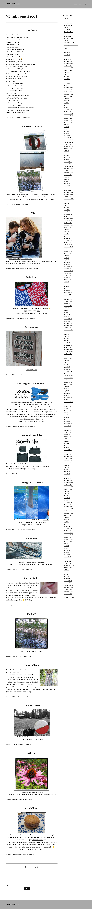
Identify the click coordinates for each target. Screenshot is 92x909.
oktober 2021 (68, 170)
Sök (7, 885)
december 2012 (68, 402)
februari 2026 (68, 57)
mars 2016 (67, 317)
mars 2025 (67, 81)
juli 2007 (66, 543)
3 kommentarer (30, 854)
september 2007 (68, 539)
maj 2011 (66, 443)
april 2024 (67, 105)
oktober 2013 (68, 380)
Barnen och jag (20, 529)
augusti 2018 (68, 253)
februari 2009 (68, 502)
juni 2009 (67, 493)
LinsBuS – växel (31, 705)
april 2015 (67, 340)
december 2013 (68, 375)
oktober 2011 (67, 432)
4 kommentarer (26, 117)
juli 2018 (66, 255)
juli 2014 (66, 360)
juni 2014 (66, 362)
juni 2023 (66, 127)
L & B (32, 213)
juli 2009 (66, 491)
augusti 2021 (68, 175)
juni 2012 (66, 415)
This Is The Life (42, 313)
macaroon (39, 847)
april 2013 (67, 393)
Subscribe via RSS (69, 597)
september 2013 (68, 382)
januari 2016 (67, 321)
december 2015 (68, 323)
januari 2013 (67, 399)
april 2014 (67, 367)
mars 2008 (67, 526)
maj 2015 (66, 338)
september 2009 (69, 487)
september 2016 (68, 303)
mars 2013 (67, 395)
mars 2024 (67, 107)
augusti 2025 (68, 70)
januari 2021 (67, 190)
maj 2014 (66, 365)
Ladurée (49, 847)
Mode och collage (21, 268)
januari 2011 (67, 452)
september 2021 (68, 172)
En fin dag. (31, 753)
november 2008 (68, 509)
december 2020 (68, 192)
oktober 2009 (68, 485)
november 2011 (68, 430)
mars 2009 (67, 500)
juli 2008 (66, 517)
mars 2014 (67, 369)
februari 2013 (68, 397)
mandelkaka (31, 808)
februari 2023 (68, 135)
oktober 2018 (68, 249)
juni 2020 (66, 205)
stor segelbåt (31, 538)
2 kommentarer (31, 318)
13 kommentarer (27, 656)
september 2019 (68, 225)
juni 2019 (66, 231)
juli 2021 (66, 177)
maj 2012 (66, 417)
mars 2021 (67, 186)
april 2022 (67, 157)
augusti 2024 (68, 96)
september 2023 (69, 120)
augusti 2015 (68, 332)
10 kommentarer (30, 529)
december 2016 (68, 297)
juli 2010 (66, 465)
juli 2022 (66, 151)
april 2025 (67, 79)
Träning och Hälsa (69, 43)
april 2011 (66, 445)
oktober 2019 (68, 223)
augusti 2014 (68, 358)
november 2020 (68, 194)
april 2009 (67, 498)
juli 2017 (66, 282)
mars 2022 (67, 159)
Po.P (15, 402)
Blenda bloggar (19, 112)
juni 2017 (66, 284)
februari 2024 (68, 109)
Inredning (19, 374)
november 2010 (68, 456)
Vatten (20, 197)
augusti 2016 (68, 306)
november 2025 (68, 63)
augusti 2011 (67, 436)
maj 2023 (66, 129)
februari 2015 (68, 345)
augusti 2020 (68, 201)
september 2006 (69, 565)
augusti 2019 (68, 227)
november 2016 (68, 299)
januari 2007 (67, 557)
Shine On (38, 525)
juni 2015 (66, 336)
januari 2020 (67, 216)
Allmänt (18, 117)
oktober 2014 (68, 354)
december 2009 (68, 480)
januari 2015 (67, 347)
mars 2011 (67, 447)
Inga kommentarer (32, 268)
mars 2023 (67, 133)
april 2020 (67, 210)
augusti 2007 (68, 541)
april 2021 (67, 183)
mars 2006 (67, 578)
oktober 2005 (68, 589)
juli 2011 (66, 439)
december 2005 (68, 585)
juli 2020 (66, 203)
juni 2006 (67, 572)
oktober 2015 (68, 327)
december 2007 (68, 533)
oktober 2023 (68, 118)
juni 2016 (66, 310)
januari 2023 (67, 138)
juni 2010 (66, 467)
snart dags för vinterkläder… (32, 383)
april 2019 (67, 236)
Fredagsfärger (42, 522)
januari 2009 (68, 504)
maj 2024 (66, 103)
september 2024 (69, 94)
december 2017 (68, 271)
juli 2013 (66, 386)
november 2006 (68, 561)
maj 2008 (66, 522)
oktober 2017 (67, 275)
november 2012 (68, 404)
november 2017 (68, 273)
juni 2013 (66, 388)
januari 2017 (67, 295)
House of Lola (31, 665)
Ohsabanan (31, 737)
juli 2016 (66, 308)
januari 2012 (67, 426)
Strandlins (28, 464)
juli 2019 (66, 229)
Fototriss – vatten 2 (32, 126)
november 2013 (68, 378)
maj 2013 (66, 391)
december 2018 (68, 244)
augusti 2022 (68, 148)
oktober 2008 (68, 511)
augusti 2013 (68, 384)
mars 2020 (67, 212)
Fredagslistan (68, 25)
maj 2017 (66, 286)
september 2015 (68, 330)
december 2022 (68, 140)
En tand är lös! (31, 578)
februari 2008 (68, 528)
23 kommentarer (26, 204)
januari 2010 (67, 478)
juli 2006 (66, 570)
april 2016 (67, 314)
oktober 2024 (68, 92)
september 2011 (68, 434)
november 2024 (68, 90)
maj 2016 (66, 312)
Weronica (9, 670)
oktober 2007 (68, 537)
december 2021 (68, 166)
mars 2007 (67, 552)
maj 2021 (66, 181)
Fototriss (30, 194)
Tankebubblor (13, 4)
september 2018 (68, 251)
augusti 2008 (68, 515)
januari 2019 (67, 242)
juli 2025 (66, 72)
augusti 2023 (68, 122)
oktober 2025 (68, 66)
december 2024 (68, 87)
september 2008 (69, 513)
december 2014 (68, 349)
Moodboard (19, 744)
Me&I (38, 311)
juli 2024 (66, 98)
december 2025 (68, 61)
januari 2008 (67, 530)
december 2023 (68, 114)
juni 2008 (66, 519)
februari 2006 (68, 581)
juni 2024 (66, 100)
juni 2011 (66, 441)
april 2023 (67, 131)
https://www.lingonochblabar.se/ (20, 259)
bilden (18, 689)
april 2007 (67, 550)
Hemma (66, 27)
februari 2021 (68, 188)
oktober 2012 (68, 406)
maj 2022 (66, 155)
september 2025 (68, 68)
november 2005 (68, 587)
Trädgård (18, 656)
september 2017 (68, 277)
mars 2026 (67, 55)
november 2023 (68, 116)
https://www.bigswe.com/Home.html (31, 562)
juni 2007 (66, 546)
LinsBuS (40, 739)
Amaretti (11, 837)
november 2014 (68, 351)
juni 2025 (66, 74)
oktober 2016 (68, 301)
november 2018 (68, 247)
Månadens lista (68, 32)
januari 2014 (67, 373)
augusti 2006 (68, 567)
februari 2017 (68, 292)
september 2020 (69, 199)
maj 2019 (66, 234)
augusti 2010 (68, 463)
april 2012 (67, 419)
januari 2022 (67, 164)
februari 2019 (68, 240)
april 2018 (67, 262)
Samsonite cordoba (31, 435)
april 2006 (67, 576)
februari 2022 (68, 162)
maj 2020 (66, 207)
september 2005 (69, 591)
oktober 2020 (68, 196)
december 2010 (68, 454)
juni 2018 (66, 258)
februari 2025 (68, 83)
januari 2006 (68, 583)
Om (80, 4)
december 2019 (68, 218)
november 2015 (68, 325)
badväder (46, 520)
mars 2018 (67, 264)
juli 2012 (66, 413)
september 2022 (68, 146)
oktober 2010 (68, 458)
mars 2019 (67, 238)
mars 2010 (67, 474)
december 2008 (68, 506)
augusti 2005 (68, 594)
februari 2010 (68, 476)
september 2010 (68, 461)
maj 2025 (66, 76)
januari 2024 (67, 111)
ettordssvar (32, 30)
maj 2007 (66, 548)
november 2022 (68, 142)
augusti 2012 (68, 410)
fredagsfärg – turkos (32, 482)
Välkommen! (31, 326)
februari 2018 (68, 266)
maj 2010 (66, 469)
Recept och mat (20, 854)
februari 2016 (68, 319)
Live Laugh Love (31, 370)
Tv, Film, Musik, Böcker (71, 45)
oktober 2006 (68, 563)
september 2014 (68, 356)
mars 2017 (67, 290)
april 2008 (67, 524)
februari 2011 (68, 450)
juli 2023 (66, 124)
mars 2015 (67, 343)
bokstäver (31, 277)
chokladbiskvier (37, 840)
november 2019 (68, 220)
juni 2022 (66, 153)
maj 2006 (66, 574)
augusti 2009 (68, 489)
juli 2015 (66, 334)
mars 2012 (67, 421)
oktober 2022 (68, 144)
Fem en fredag (68, 23)
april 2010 (67, 471)
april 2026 (67, 52)
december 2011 (68, 428)
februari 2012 (68, 423)
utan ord (31, 613)
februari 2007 (68, 554)
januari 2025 (67, 85)
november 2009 (68, 482)
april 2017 (67, 288)
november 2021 (68, 168)
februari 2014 (68, 371)
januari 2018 (67, 268)
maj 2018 (66, 260)
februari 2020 (68, 214)
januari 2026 (67, 59)
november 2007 (68, 535)
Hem (75, 4)
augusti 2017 (67, 279)
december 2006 (68, 559)
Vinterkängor (24, 419)
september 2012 (68, 408)
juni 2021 (66, 179)
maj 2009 (66, 495)
